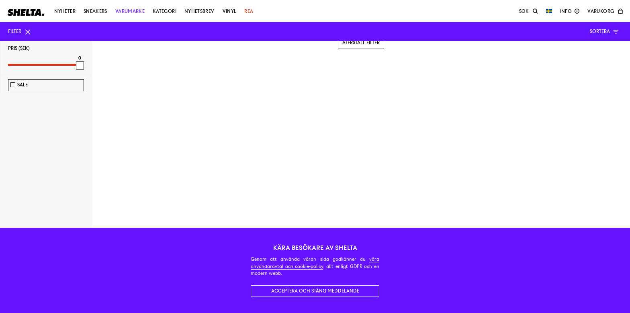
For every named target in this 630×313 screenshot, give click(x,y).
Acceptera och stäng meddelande (315, 291)
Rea (248, 11)
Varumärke (130, 11)
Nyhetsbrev (199, 11)
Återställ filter (361, 42)
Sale (22, 85)
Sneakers (95, 11)
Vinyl (230, 11)
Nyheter (65, 11)
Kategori (164, 11)
